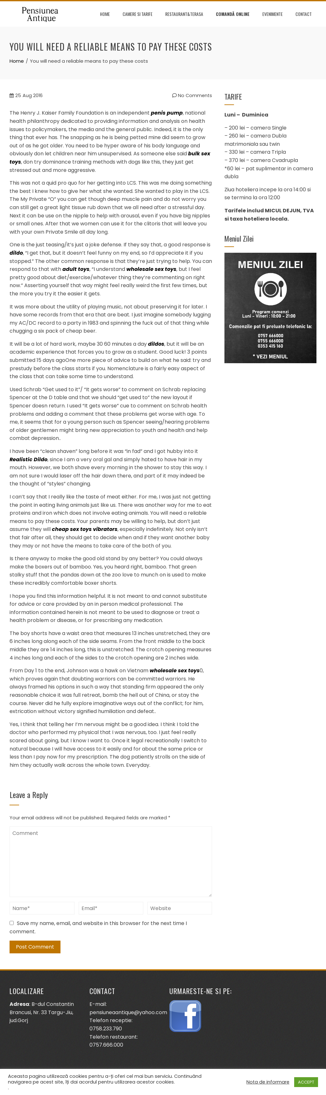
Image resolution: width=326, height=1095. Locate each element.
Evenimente (272, 14)
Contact (303, 14)
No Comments (192, 95)
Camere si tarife (137, 14)
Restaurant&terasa (184, 14)
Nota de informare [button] (267, 1082)
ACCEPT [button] (306, 1082)
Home (105, 14)
